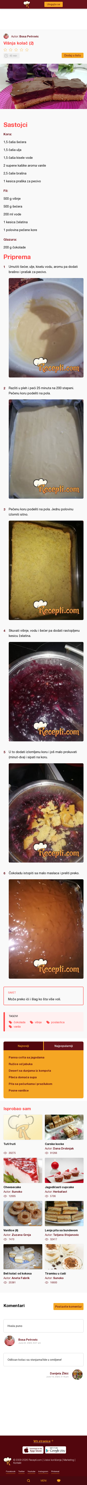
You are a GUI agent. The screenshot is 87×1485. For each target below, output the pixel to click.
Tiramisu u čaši (64, 1264)
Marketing (68, 1459)
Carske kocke (64, 1135)
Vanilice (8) (22, 1221)
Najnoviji (23, 1045)
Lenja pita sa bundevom (64, 1221)
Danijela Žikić (59, 1373)
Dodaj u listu (72, 55)
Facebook (10, 1471)
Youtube (31, 1471)
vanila (17, 1026)
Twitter (21, 1471)
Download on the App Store (33, 1450)
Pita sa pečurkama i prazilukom (30, 1083)
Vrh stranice (42, 1441)
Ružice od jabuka (20, 1064)
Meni (43, 1480)
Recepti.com (7, 1461)
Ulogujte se (53, 4)
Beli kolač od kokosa (22, 1264)
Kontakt (17, 1462)
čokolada (19, 1022)
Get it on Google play (55, 1450)
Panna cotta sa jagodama (26, 1057)
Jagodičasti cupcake (64, 1178)
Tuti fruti (22, 1135)
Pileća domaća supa (23, 1077)
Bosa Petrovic (29, 36)
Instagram (43, 1471)
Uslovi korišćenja (52, 1459)
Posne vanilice (19, 1090)
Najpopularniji (64, 1045)
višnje (38, 1022)
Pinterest (55, 1471)
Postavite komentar (68, 1306)
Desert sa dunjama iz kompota (30, 1070)
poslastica (57, 1022)
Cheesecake (22, 1178)
